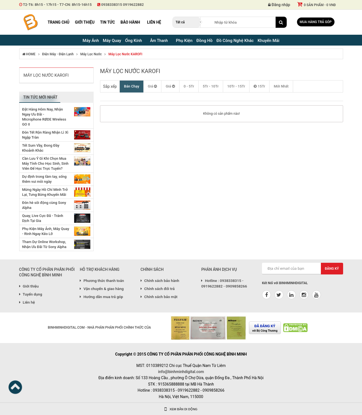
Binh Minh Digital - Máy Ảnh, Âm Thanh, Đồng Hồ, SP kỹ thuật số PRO (30, 22)
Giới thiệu (84, 22)
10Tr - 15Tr (236, 86)
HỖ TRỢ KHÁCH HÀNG (99, 269)
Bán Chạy (131, 86)
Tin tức (107, 22)
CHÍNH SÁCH (152, 269)
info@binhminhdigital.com (181, 371)
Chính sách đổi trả (158, 288)
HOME (29, 54)
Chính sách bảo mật (159, 296)
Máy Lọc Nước (91, 54)
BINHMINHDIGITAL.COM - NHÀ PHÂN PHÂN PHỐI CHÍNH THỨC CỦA (99, 327)
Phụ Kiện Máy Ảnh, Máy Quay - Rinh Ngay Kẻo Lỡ (45, 231)
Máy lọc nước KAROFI (125, 54)
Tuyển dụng (30, 294)
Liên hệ (154, 22)
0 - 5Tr (189, 86)
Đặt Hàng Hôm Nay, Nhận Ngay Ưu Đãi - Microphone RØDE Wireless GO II (44, 116)
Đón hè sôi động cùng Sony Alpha (44, 205)
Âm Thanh (159, 40)
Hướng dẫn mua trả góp (101, 296)
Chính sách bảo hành (160, 280)
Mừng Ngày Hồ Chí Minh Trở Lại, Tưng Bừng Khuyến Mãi (45, 192)
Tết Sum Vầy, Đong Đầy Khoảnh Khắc (40, 147)
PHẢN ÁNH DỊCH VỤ (219, 269)
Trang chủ (58, 22)
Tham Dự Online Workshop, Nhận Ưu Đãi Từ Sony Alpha (44, 244)
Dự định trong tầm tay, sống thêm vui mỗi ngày (44, 179)
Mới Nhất (281, 86)
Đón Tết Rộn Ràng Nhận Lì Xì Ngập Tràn (45, 134)
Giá (152, 86)
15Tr (259, 86)
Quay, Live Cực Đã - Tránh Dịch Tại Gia (42, 218)
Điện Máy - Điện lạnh (58, 54)
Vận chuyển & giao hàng (102, 288)
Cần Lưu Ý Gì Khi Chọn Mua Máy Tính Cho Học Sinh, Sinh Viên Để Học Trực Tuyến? (45, 163)
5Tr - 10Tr (211, 86)
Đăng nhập (279, 4)
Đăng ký (332, 269)
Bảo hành (130, 22)
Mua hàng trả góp (316, 22)
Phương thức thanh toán (102, 280)
